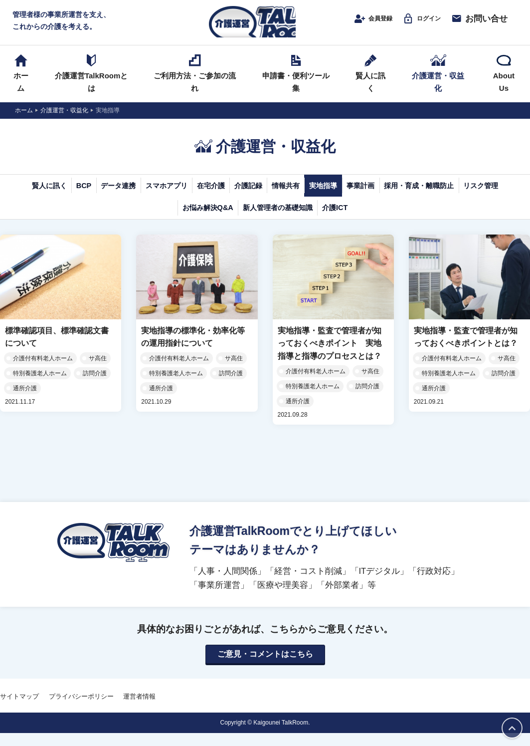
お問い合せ (475, 23)
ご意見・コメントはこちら (265, 667)
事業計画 (489, 195)
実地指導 (435, 195)
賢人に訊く (45, 195)
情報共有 (381, 195)
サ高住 (98, 370)
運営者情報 (139, 710)
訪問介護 (95, 385)
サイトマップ (19, 710)
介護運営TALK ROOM (265, 25)
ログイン (414, 23)
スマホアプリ (211, 195)
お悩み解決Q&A (271, 219)
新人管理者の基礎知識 (364, 219)
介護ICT (441, 219)
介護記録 (328, 195)
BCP (95, 195)
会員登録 (356, 23)
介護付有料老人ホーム (43, 370)
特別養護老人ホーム (40, 385)
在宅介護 (274, 195)
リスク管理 (199, 219)
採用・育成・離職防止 (116, 219)
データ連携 (145, 195)
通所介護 (25, 400)
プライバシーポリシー (81, 710)
